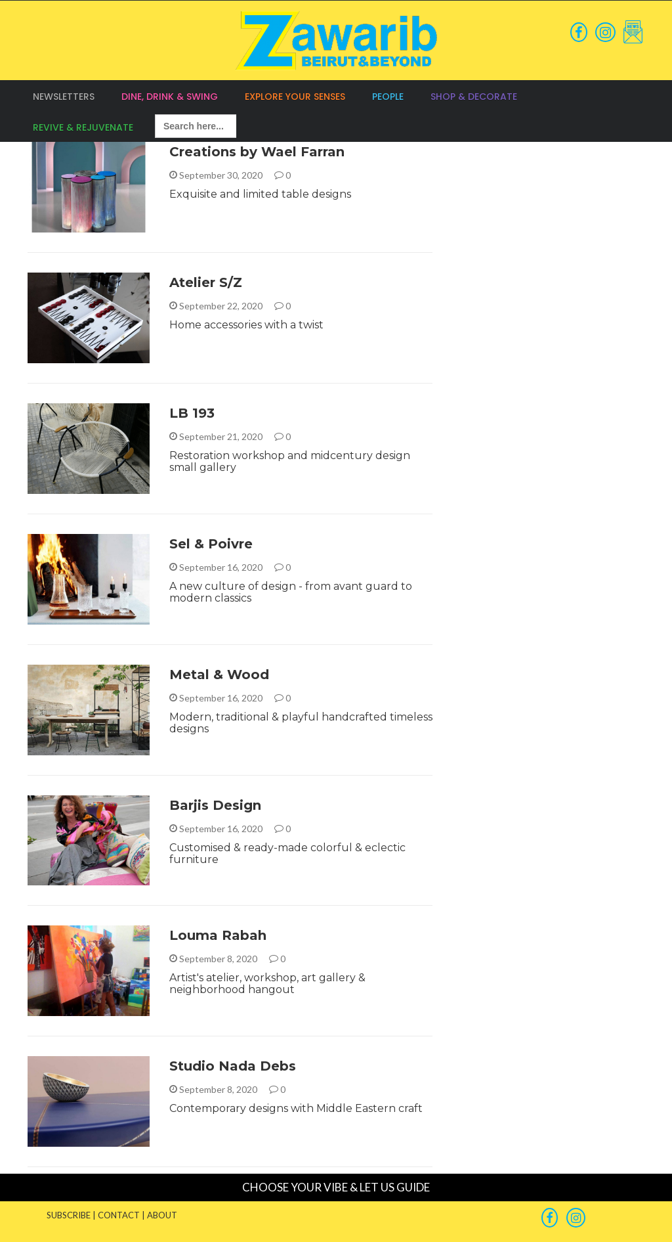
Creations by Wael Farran (257, 152)
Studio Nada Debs (232, 1066)
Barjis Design (215, 805)
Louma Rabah (217, 935)
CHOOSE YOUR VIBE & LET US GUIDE (336, 1187)
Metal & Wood (219, 674)
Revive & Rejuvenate (83, 127)
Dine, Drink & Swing (169, 96)
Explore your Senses (295, 96)
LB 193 (192, 413)
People (388, 96)
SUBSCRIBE (69, 1215)
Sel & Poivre (211, 544)
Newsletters (63, 96)
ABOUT (162, 1215)
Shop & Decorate (473, 96)
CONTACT (119, 1215)
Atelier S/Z (205, 282)
